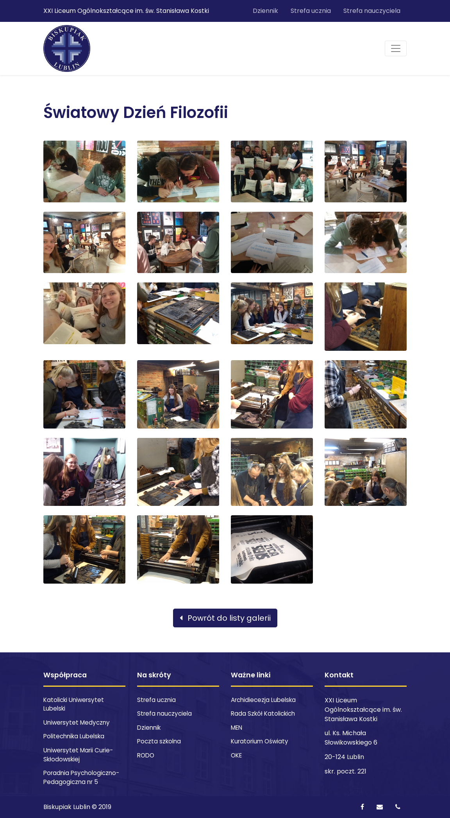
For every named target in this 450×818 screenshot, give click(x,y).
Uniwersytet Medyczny (76, 722)
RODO (145, 755)
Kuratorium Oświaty (259, 741)
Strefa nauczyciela (371, 10)
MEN (236, 727)
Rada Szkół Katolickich (263, 713)
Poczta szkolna (159, 741)
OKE (236, 755)
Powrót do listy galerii (225, 618)
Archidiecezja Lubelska (263, 700)
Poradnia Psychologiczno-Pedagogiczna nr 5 (81, 777)
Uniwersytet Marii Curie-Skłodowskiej (78, 754)
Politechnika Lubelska (73, 736)
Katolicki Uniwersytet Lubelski (73, 704)
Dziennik (265, 10)
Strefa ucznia (311, 10)
